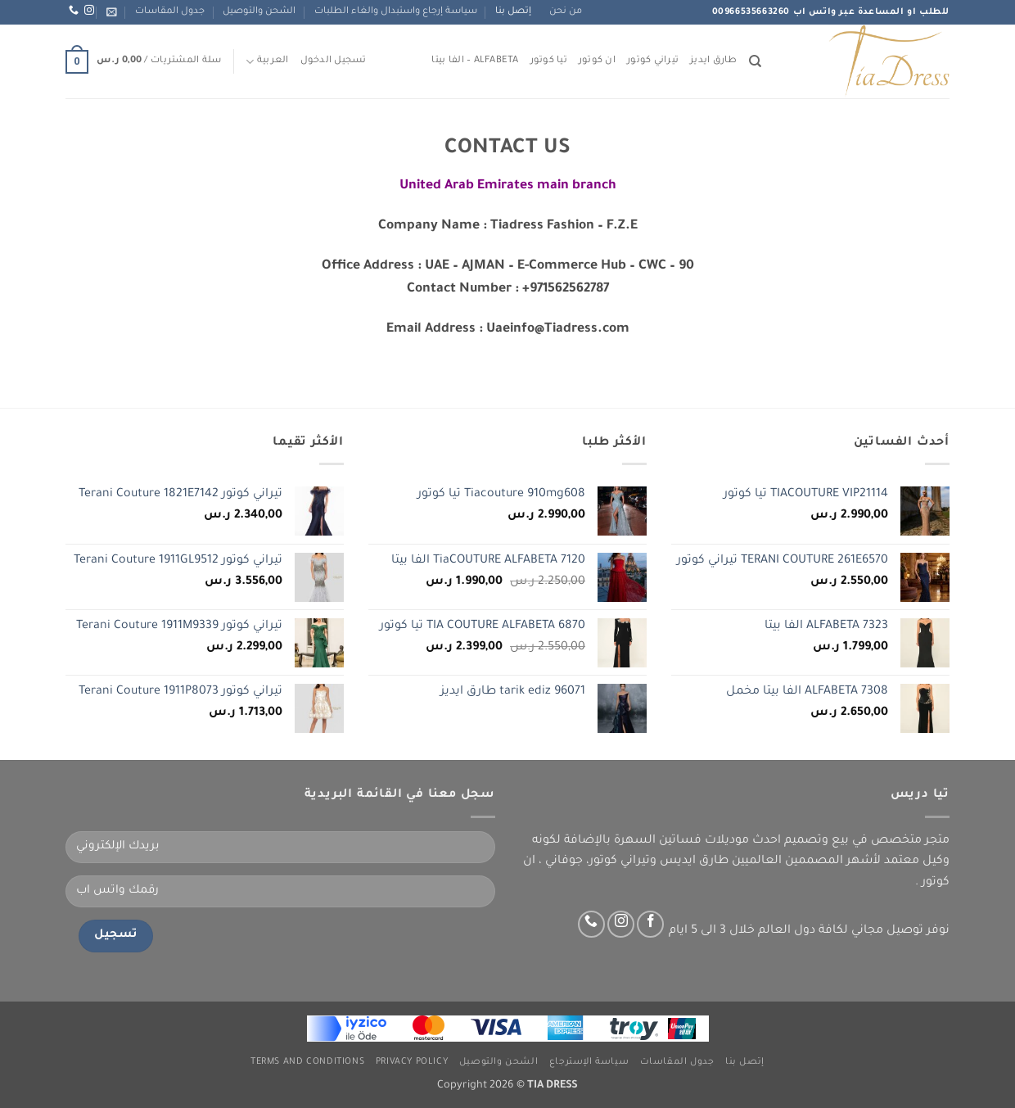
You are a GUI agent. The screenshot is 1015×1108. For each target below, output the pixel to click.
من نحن (565, 12)
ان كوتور (597, 61)
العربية (267, 62)
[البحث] (755, 61)
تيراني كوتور (653, 61)
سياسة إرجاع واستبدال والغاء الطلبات (395, 12)
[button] (111, 12)
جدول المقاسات (170, 12)
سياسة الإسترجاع (589, 1062)
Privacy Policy (412, 1062)
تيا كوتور (548, 61)
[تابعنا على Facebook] (650, 924)
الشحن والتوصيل (259, 12)
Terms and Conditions (307, 1062)
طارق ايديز (714, 61)
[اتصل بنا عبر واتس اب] (74, 10)
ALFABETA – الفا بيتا (474, 61)
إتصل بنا (513, 12)
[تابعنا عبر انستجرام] (89, 10)
